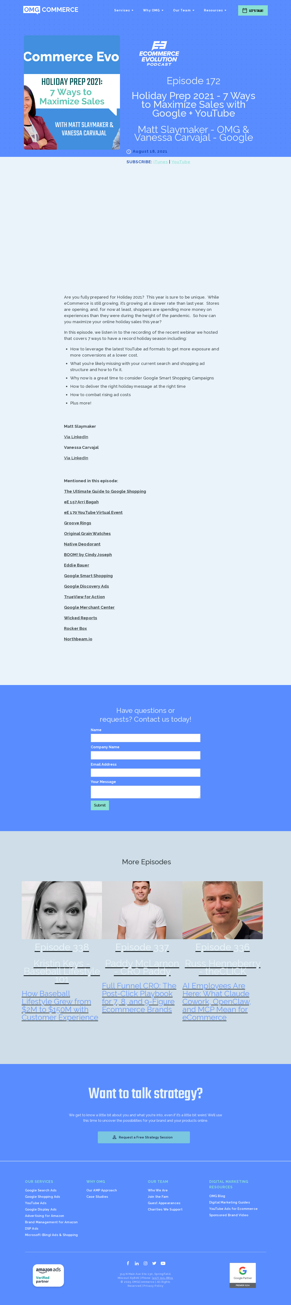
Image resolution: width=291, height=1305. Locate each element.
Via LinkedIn (76, 436)
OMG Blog (217, 1196)
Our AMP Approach (101, 1190)
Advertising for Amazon (44, 1216)
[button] (124, 10)
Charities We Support (165, 1209)
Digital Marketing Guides (229, 1202)
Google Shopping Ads (42, 1196)
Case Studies (97, 1196)
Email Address (104, 764)
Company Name (105, 747)
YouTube (180, 161)
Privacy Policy (153, 1285)
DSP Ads (32, 1228)
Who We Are (158, 1190)
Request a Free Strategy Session (142, 1137)
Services (122, 10)
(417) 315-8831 (162, 1278)
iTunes (161, 161)
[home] (50, 10)
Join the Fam (158, 1196)
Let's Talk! (256, 11)
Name (96, 730)
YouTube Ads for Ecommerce (233, 1209)
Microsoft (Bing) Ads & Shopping (51, 1235)
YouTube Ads (35, 1203)
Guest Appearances (164, 1203)
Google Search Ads (41, 1190)
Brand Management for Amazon (51, 1222)
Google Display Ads (41, 1209)
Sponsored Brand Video (228, 1215)
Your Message (103, 782)
